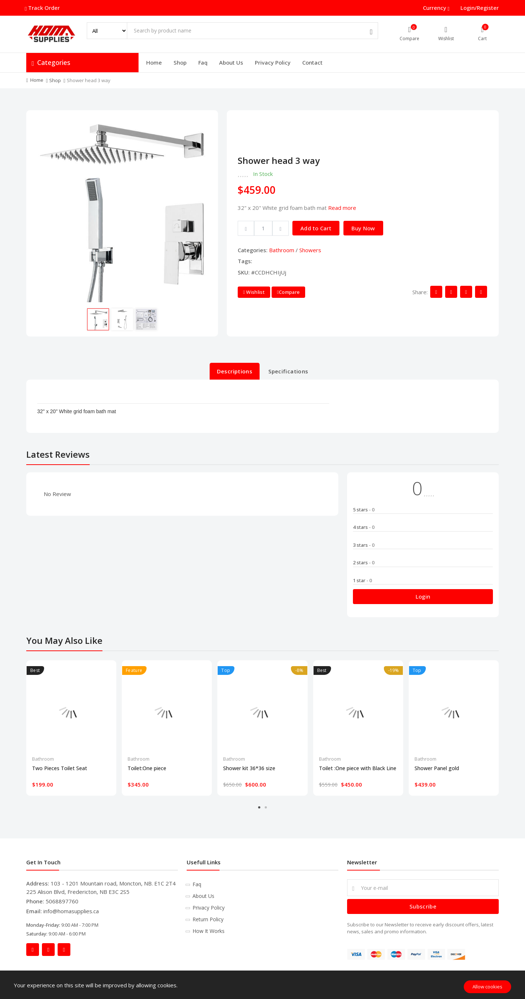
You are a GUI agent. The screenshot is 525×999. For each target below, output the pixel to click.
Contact (312, 62)
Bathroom (281, 250)
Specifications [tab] (288, 371)
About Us (231, 62)
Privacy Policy (273, 62)
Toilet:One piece (147, 768)
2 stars (363, 562)
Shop (180, 62)
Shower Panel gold (437, 768)
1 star (362, 580)
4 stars (363, 527)
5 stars (363, 509)
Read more (342, 207)
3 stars (363, 545)
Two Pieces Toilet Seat (59, 768)
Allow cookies (487, 986)
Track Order (43, 8)
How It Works (208, 930)
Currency (435, 7)
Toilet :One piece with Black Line (357, 768)
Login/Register (479, 7)
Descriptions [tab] (235, 371)
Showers (310, 250)
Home (154, 62)
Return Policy (207, 919)
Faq (202, 62)
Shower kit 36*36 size (249, 768)
